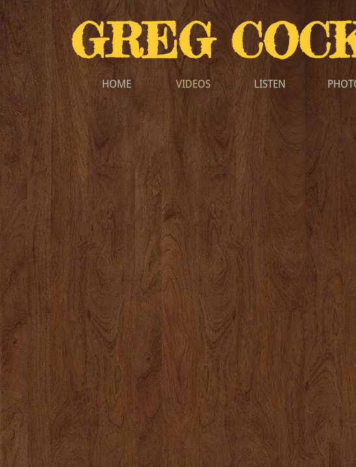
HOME (116, 84)
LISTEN (270, 84)
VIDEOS (193, 84)
